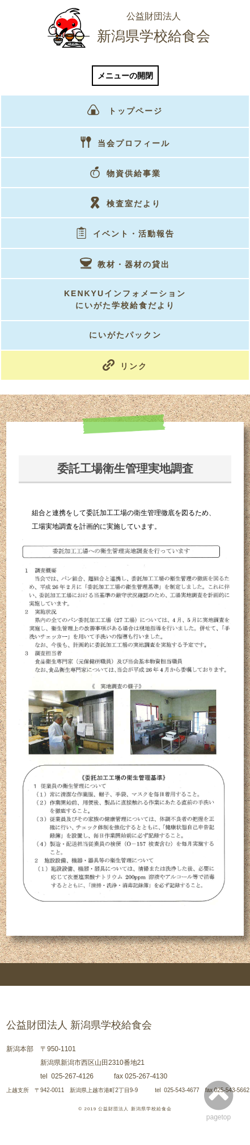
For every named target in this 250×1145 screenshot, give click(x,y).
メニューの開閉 (125, 75)
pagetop (218, 1099)
